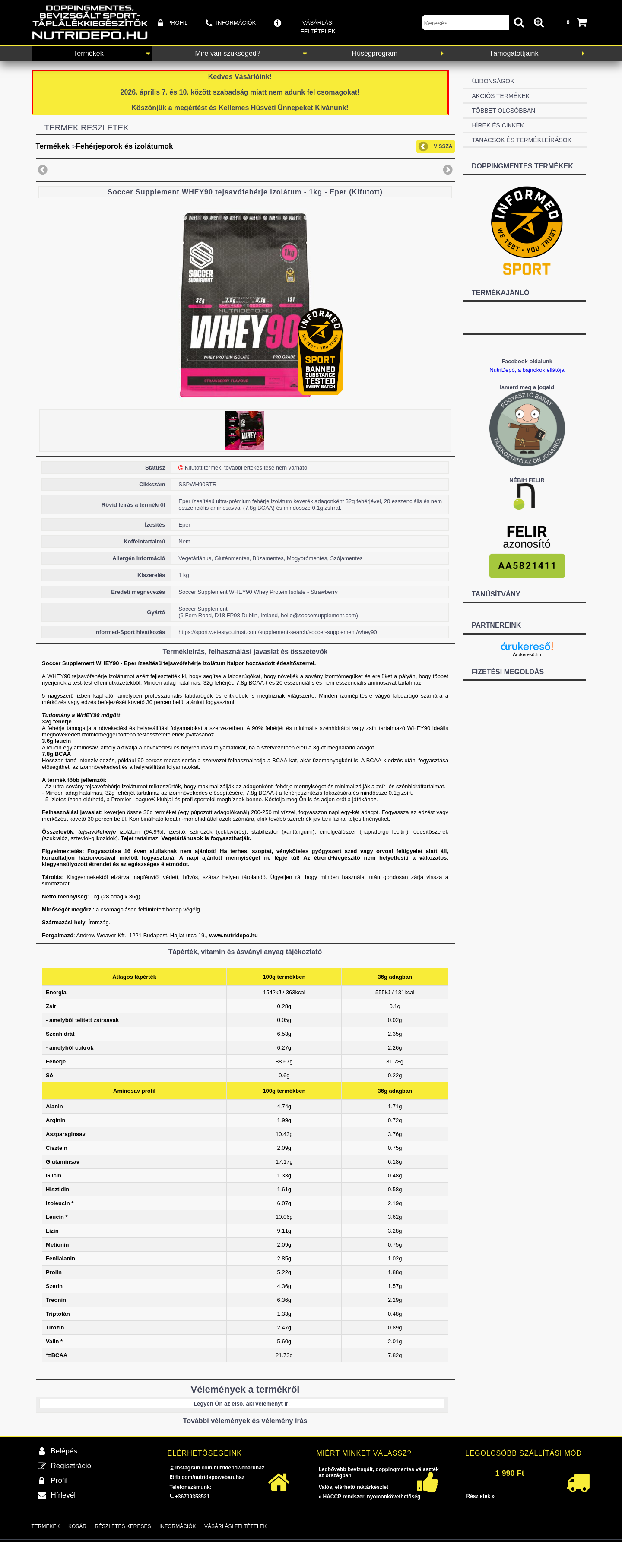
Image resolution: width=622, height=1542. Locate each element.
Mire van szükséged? (227, 53)
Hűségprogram (375, 53)
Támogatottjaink (514, 53)
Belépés (64, 1451)
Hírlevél (63, 1495)
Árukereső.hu (527, 654)
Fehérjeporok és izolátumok (124, 146)
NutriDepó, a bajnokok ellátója (526, 370)
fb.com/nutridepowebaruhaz (209, 1477)
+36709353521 (192, 1497)
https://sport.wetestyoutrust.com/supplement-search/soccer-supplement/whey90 (277, 632)
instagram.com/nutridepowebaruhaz (219, 1468)
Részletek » (480, 1496)
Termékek (88, 53)
